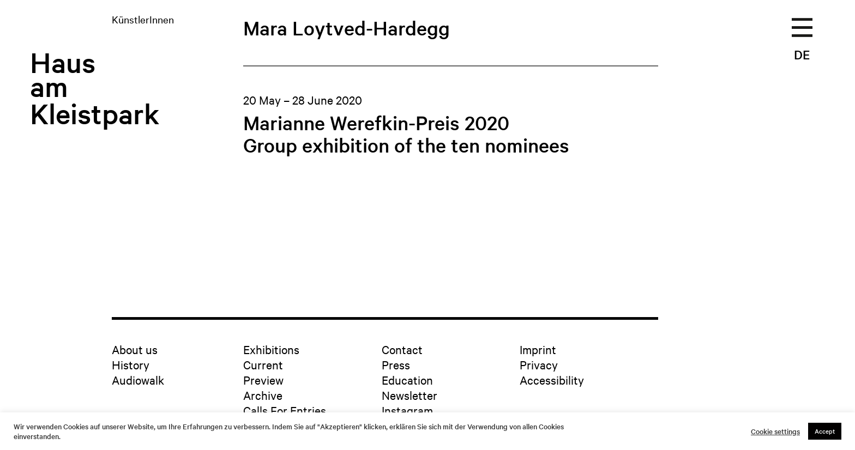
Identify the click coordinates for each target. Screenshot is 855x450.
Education (407, 379)
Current (263, 364)
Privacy (539, 364)
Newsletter (409, 395)
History (130, 364)
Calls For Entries (284, 410)
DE (802, 54)
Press (396, 364)
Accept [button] (825, 431)
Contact (402, 349)
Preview (263, 379)
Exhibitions (271, 349)
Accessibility (552, 379)
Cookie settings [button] (775, 431)
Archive (262, 395)
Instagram (407, 410)
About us (135, 349)
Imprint (538, 349)
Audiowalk (138, 379)
